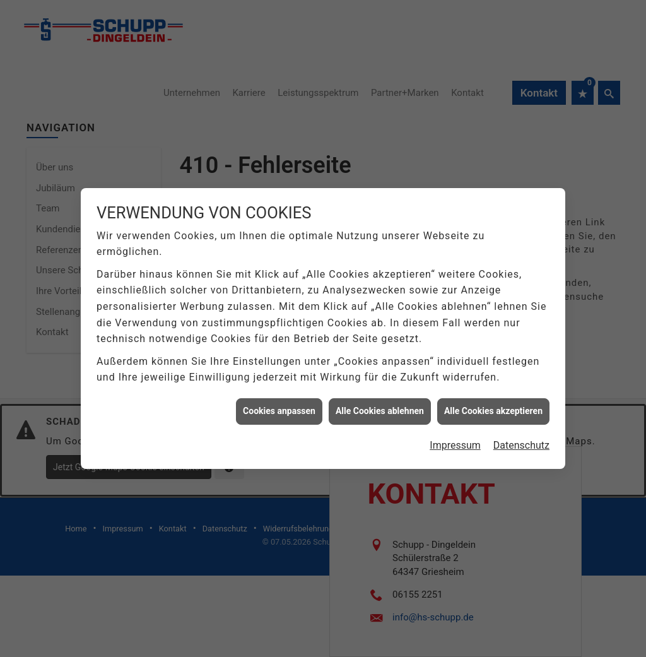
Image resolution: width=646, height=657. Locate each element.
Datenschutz (521, 441)
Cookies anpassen (279, 407)
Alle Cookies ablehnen (380, 407)
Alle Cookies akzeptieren (493, 407)
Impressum (455, 441)
